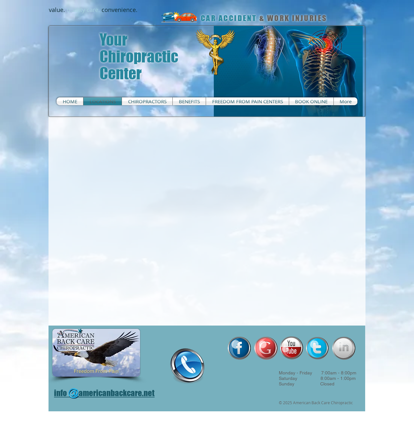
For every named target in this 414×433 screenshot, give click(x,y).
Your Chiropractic (139, 48)
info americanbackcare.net (104, 393)
